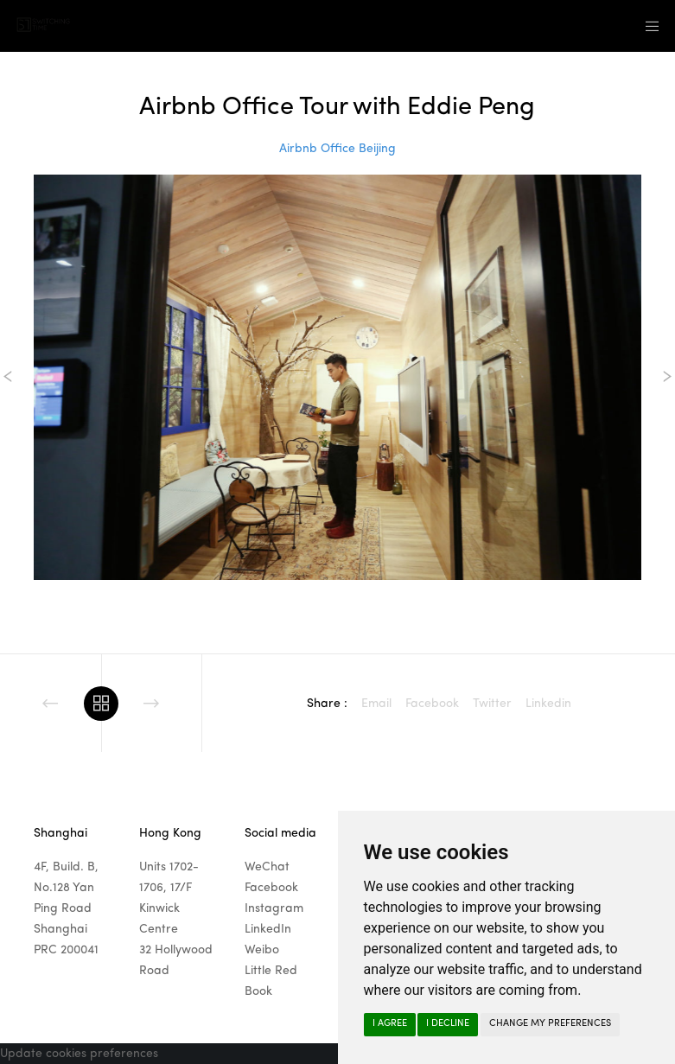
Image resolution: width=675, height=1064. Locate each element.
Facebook (432, 704)
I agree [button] (390, 1024)
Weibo (262, 950)
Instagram (274, 908)
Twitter (492, 704)
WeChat (267, 867)
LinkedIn (268, 929)
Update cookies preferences (79, 1054)
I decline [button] (447, 1024)
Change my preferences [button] (550, 1024)
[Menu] (646, 26)
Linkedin (548, 704)
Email (376, 704)
